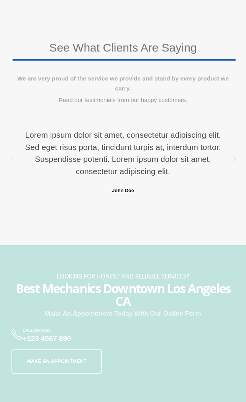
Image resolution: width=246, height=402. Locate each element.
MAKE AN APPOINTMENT (56, 361)
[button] (11, 158)
